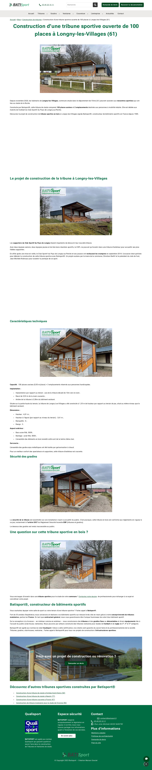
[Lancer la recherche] (95, 4)
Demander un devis (76, 663)
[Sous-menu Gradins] (59, 13)
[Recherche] (79, 4)
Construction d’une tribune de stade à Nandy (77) (35, 696)
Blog (19, 20)
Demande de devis (110, 5)
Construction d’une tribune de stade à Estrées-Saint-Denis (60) (40, 693)
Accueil (13, 20)
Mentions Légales (98, 733)
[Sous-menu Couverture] (87, 13)
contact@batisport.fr (108, 718)
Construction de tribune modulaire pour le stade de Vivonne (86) (41, 703)
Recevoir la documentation (131, 5)
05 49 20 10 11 (48, 5)
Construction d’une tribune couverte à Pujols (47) (35, 700)
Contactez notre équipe (88, 597)
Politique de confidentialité (102, 736)
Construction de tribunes (32, 20)
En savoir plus (66, 736)
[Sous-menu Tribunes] (47, 13)
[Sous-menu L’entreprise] (102, 13)
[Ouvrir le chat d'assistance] (146, 759)
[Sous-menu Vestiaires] (73, 13)
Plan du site (96, 743)
